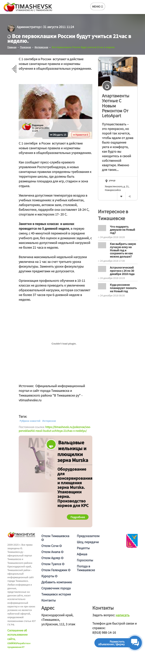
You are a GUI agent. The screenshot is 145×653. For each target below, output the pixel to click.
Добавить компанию (56, 582)
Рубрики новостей (30, 420)
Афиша (82, 554)
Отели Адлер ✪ (52, 558)
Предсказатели (88, 536)
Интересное (49, 420)
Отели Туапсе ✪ (52, 564)
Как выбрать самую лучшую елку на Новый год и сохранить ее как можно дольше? (123, 250)
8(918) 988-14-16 (104, 632)
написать (123, 615)
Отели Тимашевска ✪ (55, 537)
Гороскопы (85, 560)
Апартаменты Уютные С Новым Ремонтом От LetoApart (115, 105)
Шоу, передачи (88, 542)
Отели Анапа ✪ (52, 552)
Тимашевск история (56, 594)
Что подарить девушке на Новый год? (122, 230)
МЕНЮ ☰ (97, 6)
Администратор (28, 26)
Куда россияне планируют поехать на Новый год (123, 288)
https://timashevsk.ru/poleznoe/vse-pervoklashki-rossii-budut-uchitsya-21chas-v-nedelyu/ (55, 429)
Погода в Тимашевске (86, 568)
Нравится (80, 134)
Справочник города (56, 588)
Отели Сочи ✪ (51, 546)
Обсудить (58, 134)
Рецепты (83, 548)
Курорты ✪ (49, 576)
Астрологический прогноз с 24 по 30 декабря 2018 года (122, 271)
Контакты (48, 600)
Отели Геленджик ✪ (55, 570)
